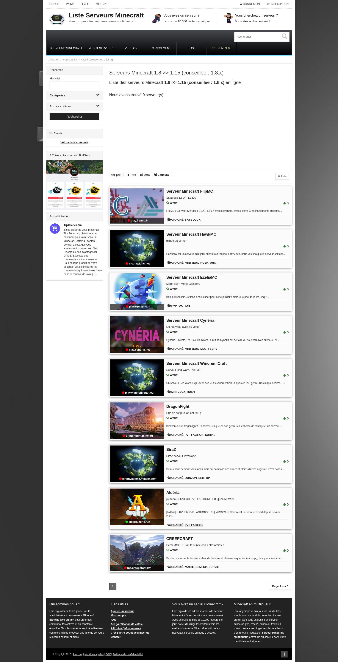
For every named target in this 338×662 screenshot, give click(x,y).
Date (145, 174)
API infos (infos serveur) (126, 628)
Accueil (54, 59)
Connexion (251, 4)
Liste (282, 176)
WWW (174, 202)
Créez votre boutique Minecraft (130, 632)
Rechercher (74, 116)
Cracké (177, 219)
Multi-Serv (208, 348)
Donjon (191, 477)
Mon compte (118, 615)
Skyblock (192, 219)
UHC (213, 262)
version (68, 59)
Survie (210, 434)
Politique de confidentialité (128, 654)
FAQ (113, 619)
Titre (131, 174)
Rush (204, 262)
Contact (115, 637)
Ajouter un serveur (122, 611)
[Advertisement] (74, 349)
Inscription (280, 4)
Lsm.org (78, 654)
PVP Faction (180, 305)
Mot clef (55, 78)
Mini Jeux (192, 262)
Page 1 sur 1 (280, 586)
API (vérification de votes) (126, 624)
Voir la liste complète (74, 142)
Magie (189, 567)
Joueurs (161, 174)
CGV (108, 654)
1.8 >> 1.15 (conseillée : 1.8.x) (93, 59)
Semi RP (204, 477)
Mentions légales (94, 654)
